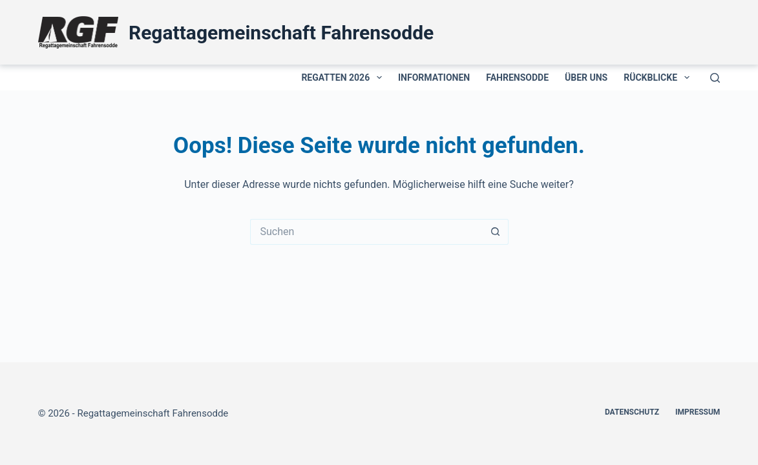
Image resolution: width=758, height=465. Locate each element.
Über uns (586, 77)
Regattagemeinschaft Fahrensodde (281, 32)
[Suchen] (715, 78)
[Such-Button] (496, 232)
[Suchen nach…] (366, 232)
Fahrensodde (517, 77)
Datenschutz (632, 412)
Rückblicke (659, 77)
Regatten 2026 (344, 77)
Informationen (434, 77)
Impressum (697, 412)
